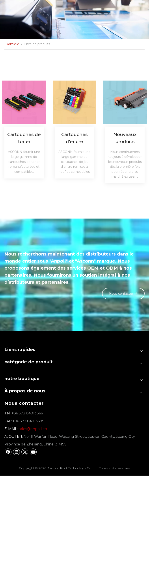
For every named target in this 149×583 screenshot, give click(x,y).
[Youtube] (33, 451)
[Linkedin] (16, 451)
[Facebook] (8, 451)
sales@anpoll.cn (33, 429)
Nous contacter (122, 293)
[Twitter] (24, 451)
